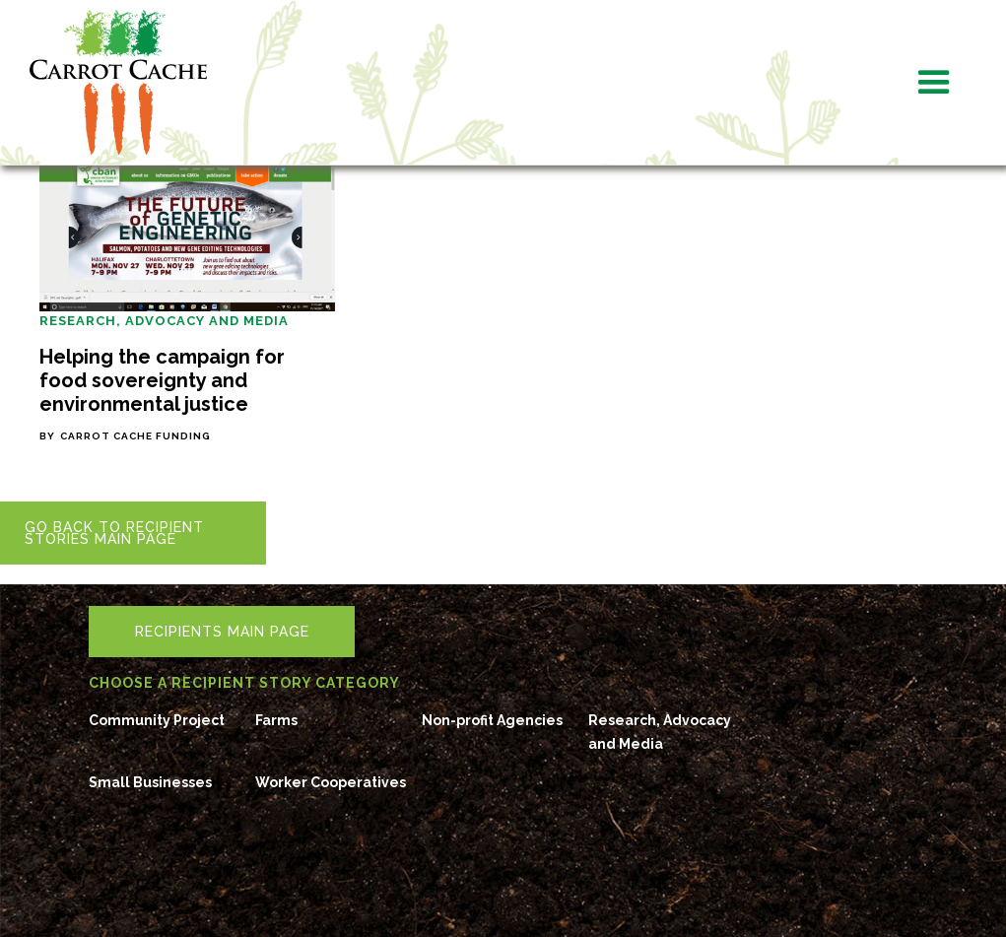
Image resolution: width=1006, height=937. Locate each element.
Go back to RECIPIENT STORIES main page (114, 533)
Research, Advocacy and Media (164, 320)
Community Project (157, 720)
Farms (276, 720)
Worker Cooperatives (330, 782)
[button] (934, 82)
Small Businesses (150, 782)
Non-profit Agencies (492, 720)
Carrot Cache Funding (135, 436)
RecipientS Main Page (222, 631)
